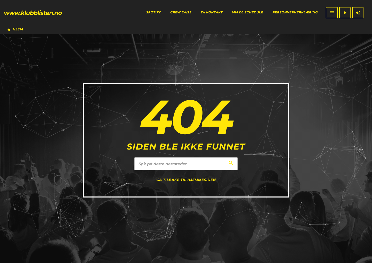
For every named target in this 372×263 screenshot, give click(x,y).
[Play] (345, 12)
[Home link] (33, 12)
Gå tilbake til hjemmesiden (186, 180)
